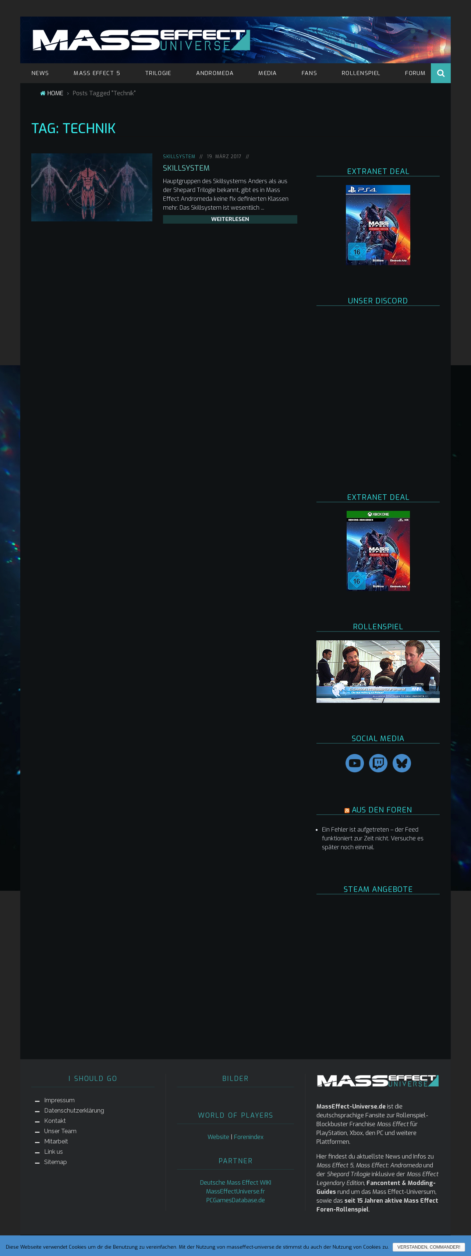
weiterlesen (230, 219)
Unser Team (60, 1131)
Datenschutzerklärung (74, 1110)
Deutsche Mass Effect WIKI (235, 1182)
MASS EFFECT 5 (97, 73)
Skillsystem (179, 157)
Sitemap (55, 1162)
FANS (309, 73)
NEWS (40, 73)
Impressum (59, 1100)
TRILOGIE (158, 73)
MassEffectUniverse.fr (235, 1191)
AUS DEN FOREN (382, 810)
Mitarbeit (56, 1141)
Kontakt (55, 1120)
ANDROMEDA (215, 73)
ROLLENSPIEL (361, 73)
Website (218, 1137)
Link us (53, 1151)
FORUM (415, 73)
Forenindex (248, 1137)
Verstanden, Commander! (428, 1247)
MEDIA (267, 73)
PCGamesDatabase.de (235, 1200)
